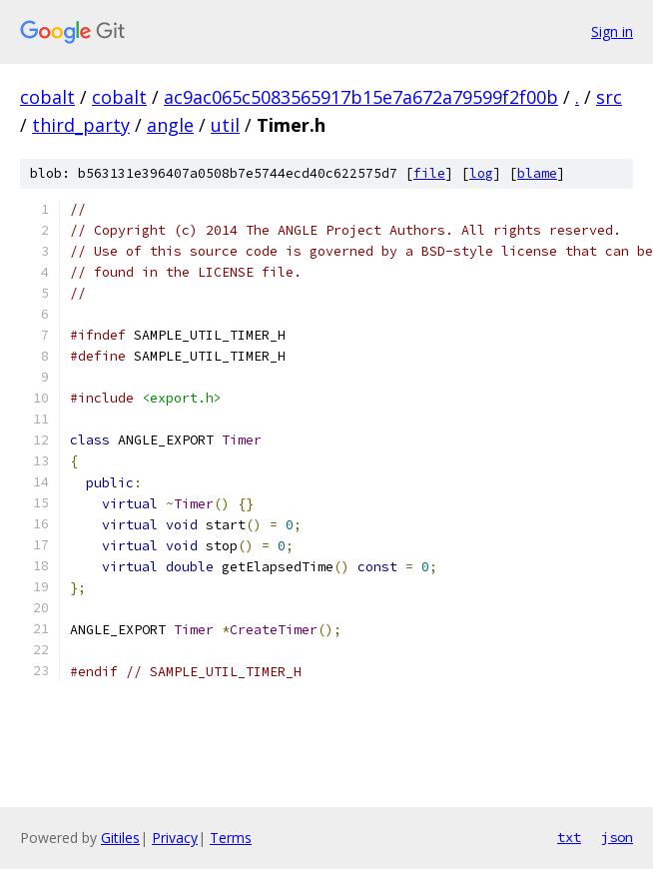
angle (170, 125)
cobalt (47, 97)
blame (537, 173)
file (429, 173)
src (609, 97)
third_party (81, 125)
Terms (231, 837)
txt (569, 837)
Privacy (175, 837)
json (617, 837)
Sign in (612, 31)
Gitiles (120, 837)
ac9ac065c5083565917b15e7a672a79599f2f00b (361, 97)
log (481, 173)
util (225, 125)
